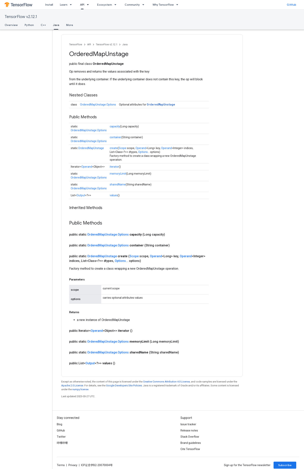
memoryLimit (118, 173)
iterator (114, 166)
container (115, 137)
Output (81, 195)
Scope (122, 148)
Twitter (61, 436)
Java (125, 44)
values (114, 195)
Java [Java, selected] (56, 25)
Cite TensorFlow (190, 449)
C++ (43, 25)
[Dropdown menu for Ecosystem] (116, 4)
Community (132, 4)
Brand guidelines (190, 442)
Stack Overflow (189, 436)
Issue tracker (188, 424)
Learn (63, 4)
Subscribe (285, 465)
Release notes (189, 430)
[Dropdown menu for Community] (144, 4)
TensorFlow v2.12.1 (21, 16)
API (89, 44)
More (69, 25)
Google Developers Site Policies (124, 385)
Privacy (72, 465)
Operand (141, 148)
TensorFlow (75, 44)
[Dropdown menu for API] (89, 4)
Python (29, 25)
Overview (11, 25)
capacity (115, 126)
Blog (59, 424)
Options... (143, 151)
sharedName (118, 184)
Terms (61, 465)
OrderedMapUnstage (161, 104)
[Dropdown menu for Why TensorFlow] (178, 4)
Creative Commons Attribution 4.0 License (166, 381)
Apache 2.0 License (72, 385)
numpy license (80, 389)
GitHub (291, 4)
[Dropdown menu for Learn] (72, 4)
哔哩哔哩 (62, 442)
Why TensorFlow (163, 4)
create (114, 148)
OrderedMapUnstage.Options (98, 104)
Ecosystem (104, 4)
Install (49, 4)
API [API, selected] (82, 4)
